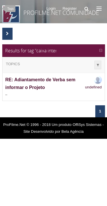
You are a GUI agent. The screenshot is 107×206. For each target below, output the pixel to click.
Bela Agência (72, 131)
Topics (13, 64)
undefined (93, 87)
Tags (10, 8)
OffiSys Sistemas (86, 124)
